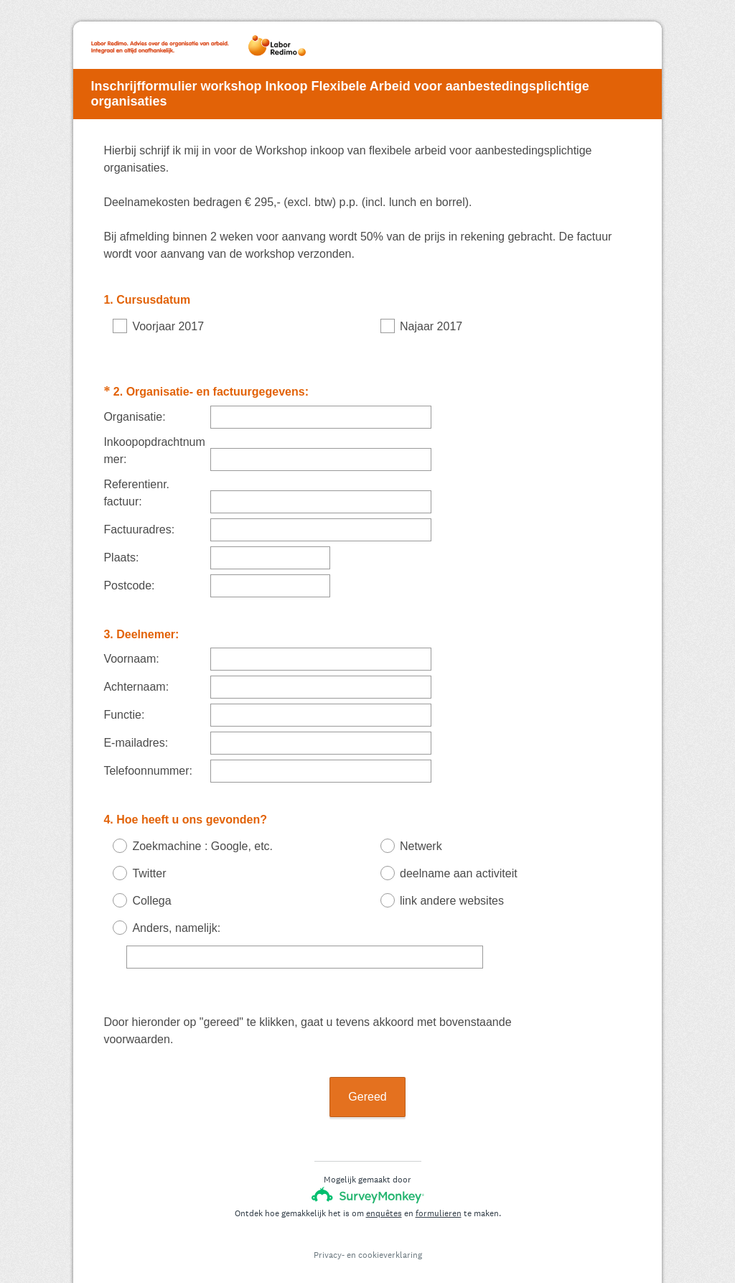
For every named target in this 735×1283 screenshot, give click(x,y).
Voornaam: (131, 646)
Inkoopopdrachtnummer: (154, 437)
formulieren (439, 1187)
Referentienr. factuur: (136, 480)
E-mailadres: (135, 730)
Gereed (367, 1071)
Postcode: (128, 572)
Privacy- (329, 1229)
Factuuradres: (138, 516)
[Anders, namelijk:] (304, 944)
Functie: (123, 702)
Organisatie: (134, 404)
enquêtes (384, 1187)
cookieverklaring (390, 1229)
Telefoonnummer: (147, 758)
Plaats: (121, 544)
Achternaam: (136, 674)
